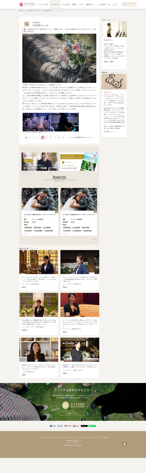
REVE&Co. (107, 92)
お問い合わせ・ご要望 (53, 437)
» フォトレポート (114, 66)
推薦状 (74, 4)
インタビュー (55, 4)
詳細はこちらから (73, 413)
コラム (81, 4)
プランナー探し (43, 4)
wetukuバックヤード (96, 437)
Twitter (60, 426)
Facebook (53, 426)
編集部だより (90, 4)
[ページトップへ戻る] (124, 444)
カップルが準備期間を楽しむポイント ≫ (81, 137)
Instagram (68, 426)
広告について (86, 437)
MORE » (94, 239)
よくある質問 (101, 4)
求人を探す (66, 4)
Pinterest (76, 426)
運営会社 (105, 437)
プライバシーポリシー (75, 437)
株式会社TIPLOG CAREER (75, 445)
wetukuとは (43, 437)
